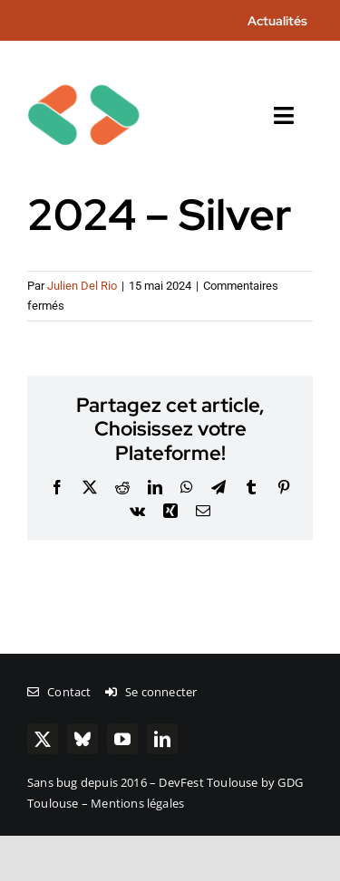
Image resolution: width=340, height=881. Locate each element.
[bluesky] (82, 738)
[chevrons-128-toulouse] (83, 65)
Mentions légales (137, 803)
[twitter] (42, 738)
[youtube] (122, 738)
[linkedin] (162, 738)
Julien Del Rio (82, 285)
